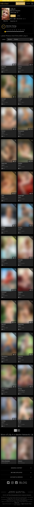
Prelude (20, 260)
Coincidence (5, 389)
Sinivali (4, 99)
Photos (16, 39)
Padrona (20, 356)
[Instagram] (12, 483)
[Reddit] (16, 483)
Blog (23, 482)
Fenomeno (21, 131)
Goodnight (21, 195)
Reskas (20, 389)
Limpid (20, 99)
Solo (3, 195)
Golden (20, 163)
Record (4, 324)
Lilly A (3, 68)
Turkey (3, 421)
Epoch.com (17, 502)
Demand (4, 260)
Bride (19, 421)
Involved (4, 292)
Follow (13, 16)
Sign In (28, 3)
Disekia (20, 228)
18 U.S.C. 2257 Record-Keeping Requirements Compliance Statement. (17, 495)
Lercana (4, 66)
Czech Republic (15, 10)
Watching (21, 324)
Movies (10, 39)
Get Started (20, 3)
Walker (3, 228)
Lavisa (20, 66)
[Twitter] (8, 483)
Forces (3, 131)
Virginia (20, 292)
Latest (3, 39)
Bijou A (23, 390)
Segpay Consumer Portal (26, 503)
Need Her (4, 163)
